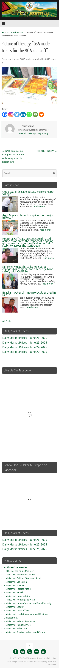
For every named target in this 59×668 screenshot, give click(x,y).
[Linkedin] (23, 114)
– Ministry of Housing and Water (20, 599)
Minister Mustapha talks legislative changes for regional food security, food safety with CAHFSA (27, 269)
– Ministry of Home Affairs (17, 596)
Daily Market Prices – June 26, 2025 (24, 338)
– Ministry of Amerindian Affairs (19, 574)
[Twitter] (17, 114)
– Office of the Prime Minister (19, 571)
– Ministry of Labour (13, 607)
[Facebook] (4, 114)
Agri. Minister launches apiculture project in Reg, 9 (28, 216)
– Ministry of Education (15, 582)
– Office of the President (16, 567)
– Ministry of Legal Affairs (16, 610)
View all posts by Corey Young (34, 133)
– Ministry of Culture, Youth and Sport (22, 578)
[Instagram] (11, 114)
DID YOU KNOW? (47, 151)
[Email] (35, 114)
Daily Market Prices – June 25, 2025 (24, 342)
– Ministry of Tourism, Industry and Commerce (26, 632)
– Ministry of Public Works (17, 628)
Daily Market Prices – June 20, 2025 (24, 352)
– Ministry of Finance (14, 585)
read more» (39, 206)
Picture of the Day (15, 32)
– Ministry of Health (13, 592)
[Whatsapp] (29, 114)
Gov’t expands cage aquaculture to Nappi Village (28, 193)
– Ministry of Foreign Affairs (17, 589)
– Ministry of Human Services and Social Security (27, 603)
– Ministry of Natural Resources (19, 621)
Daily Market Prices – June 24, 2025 (24, 347)
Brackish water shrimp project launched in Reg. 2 (29, 294)
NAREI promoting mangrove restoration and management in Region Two (13, 156)
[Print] (41, 114)
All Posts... (7, 321)
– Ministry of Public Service (17, 625)
